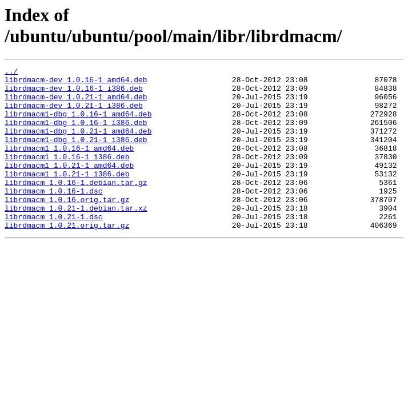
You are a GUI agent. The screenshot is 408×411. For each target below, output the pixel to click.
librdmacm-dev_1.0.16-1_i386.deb (74, 93)
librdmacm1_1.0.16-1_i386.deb (67, 175)
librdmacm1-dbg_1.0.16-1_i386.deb (76, 134)
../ (11, 72)
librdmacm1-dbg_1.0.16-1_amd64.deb (78, 124)
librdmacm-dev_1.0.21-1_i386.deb (74, 113)
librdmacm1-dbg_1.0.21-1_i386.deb (76, 155)
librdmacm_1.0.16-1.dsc (54, 216)
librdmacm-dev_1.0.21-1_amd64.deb (76, 103)
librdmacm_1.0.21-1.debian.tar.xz (76, 237)
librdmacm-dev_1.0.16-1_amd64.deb (76, 83)
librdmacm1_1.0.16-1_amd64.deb (69, 165)
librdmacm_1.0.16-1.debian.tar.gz (76, 206)
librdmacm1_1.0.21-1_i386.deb (67, 196)
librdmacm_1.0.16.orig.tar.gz (67, 226)
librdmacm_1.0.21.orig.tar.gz (67, 257)
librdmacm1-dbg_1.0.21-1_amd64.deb (78, 144)
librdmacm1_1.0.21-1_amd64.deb (69, 185)
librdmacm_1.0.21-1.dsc (54, 247)
